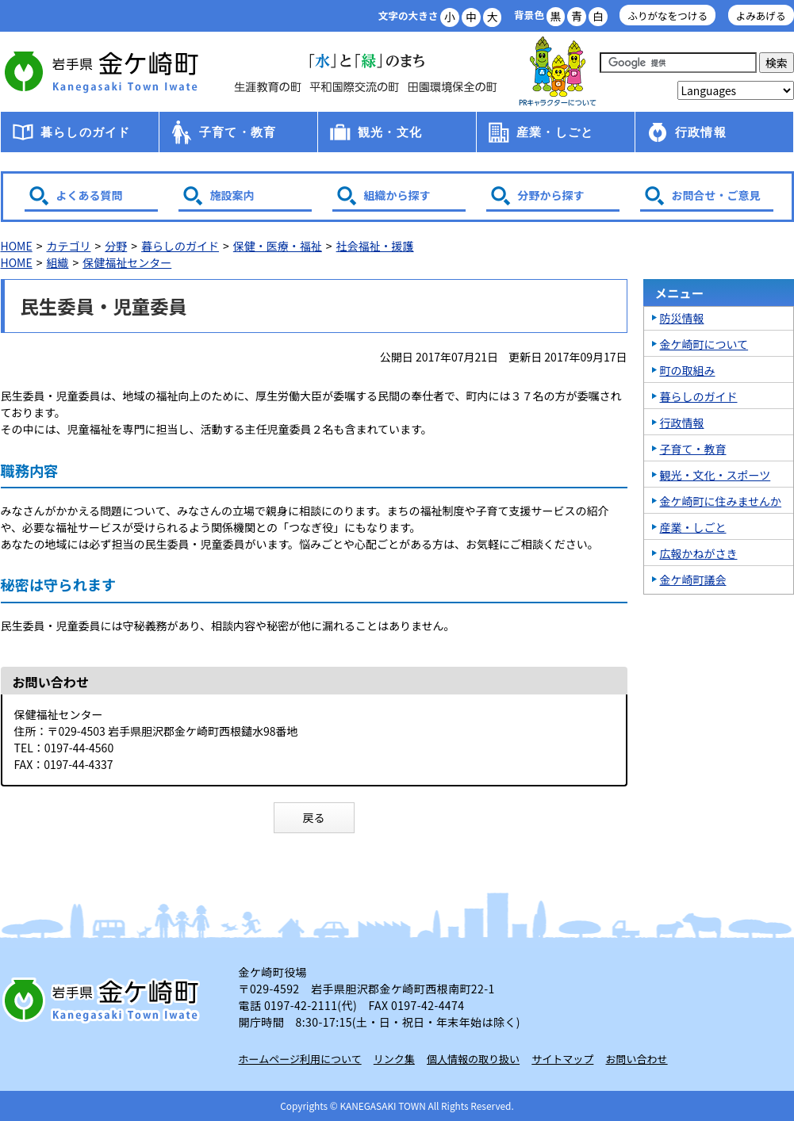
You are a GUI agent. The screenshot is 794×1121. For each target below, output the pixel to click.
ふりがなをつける (667, 15)
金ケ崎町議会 (693, 579)
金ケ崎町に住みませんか (721, 501)
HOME (17, 246)
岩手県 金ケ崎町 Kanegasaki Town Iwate (104, 999)
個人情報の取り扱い (473, 1058)
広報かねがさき (699, 553)
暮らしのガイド (85, 132)
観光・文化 (390, 132)
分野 (116, 246)
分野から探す (551, 195)
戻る (314, 817)
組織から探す (397, 195)
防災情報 (682, 318)
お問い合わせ (637, 1058)
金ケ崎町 (104, 71)
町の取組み (687, 370)
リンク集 (394, 1058)
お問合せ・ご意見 (716, 195)
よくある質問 (89, 195)
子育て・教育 (237, 132)
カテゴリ (68, 246)
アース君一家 (557, 72)
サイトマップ (562, 1058)
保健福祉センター (126, 262)
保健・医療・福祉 (277, 246)
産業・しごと (554, 132)
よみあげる (761, 15)
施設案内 (232, 195)
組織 (57, 262)
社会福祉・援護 (375, 246)
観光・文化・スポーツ (715, 475)
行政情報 (701, 132)
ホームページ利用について (300, 1058)
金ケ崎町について (704, 344)
